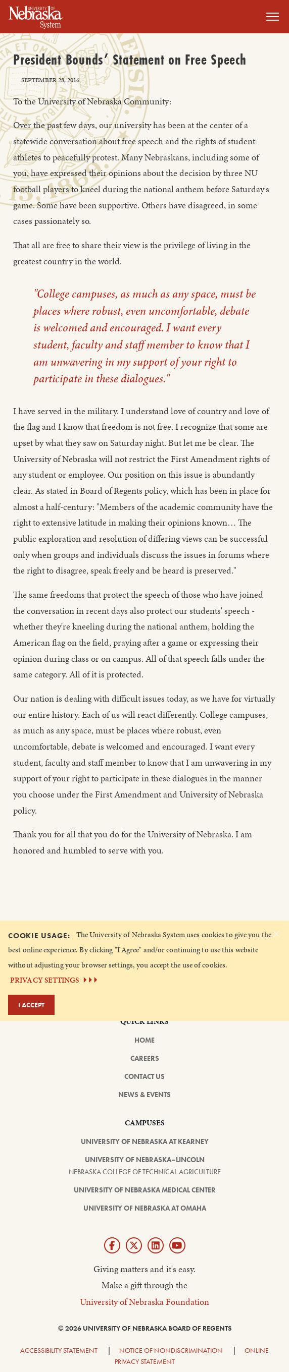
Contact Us (144, 1076)
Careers (144, 1058)
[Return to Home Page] (36, 15)
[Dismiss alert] (276, 934)
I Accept (31, 1004)
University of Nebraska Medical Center (145, 1189)
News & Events (144, 1094)
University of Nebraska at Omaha (144, 1208)
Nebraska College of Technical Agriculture (145, 1171)
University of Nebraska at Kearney (145, 1141)
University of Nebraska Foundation (144, 1301)
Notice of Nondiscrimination (171, 1350)
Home (144, 1040)
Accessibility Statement (59, 1350)
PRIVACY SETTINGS (55, 980)
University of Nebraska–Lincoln (145, 1159)
